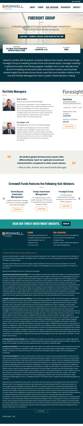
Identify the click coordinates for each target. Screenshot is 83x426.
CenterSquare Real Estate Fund (37, 235)
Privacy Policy (6, 416)
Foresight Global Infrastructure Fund (39, 238)
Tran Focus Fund (33, 245)
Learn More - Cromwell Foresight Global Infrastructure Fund (41, 36)
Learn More (17, 209)
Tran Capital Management (61, 245)
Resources (66, 7)
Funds (40, 7)
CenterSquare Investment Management (17, 194)
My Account (76, 1)
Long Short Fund (33, 243)
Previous (2, 198)
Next (81, 198)
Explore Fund (69, 127)
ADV (13, 416)
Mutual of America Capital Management (66, 243)
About (32, 7)
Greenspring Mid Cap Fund (36, 240)
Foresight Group (66, 191)
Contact (77, 7)
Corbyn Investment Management (64, 238)
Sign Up (66, 224)
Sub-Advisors (52, 7)
